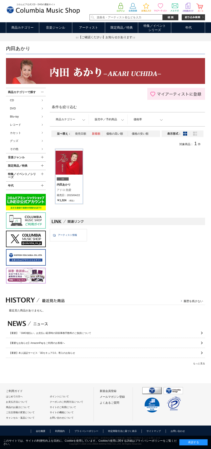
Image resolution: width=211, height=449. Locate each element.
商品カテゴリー (22, 27)
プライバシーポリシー (86, 431)
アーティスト (88, 27)
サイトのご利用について (63, 407)
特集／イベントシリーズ (155, 28)
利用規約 (60, 431)
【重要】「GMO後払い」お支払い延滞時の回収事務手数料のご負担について (50, 333)
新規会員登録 (108, 391)
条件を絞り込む (64, 107)
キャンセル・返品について (20, 417)
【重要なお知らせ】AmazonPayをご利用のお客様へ (37, 343)
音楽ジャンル (55, 27)
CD (12, 100)
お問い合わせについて (62, 417)
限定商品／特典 (121, 27)
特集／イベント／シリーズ (22, 175)
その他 (14, 149)
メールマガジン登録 (112, 396)
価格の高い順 (114, 133)
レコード (15, 124)
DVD (13, 108)
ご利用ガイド (14, 391)
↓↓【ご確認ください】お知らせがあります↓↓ (105, 37)
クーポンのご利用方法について (66, 401)
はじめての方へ (14, 396)
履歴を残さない (193, 301)
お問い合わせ (178, 431)
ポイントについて (59, 396)
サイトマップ (154, 431)
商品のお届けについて (18, 407)
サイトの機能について (62, 412)
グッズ (14, 140)
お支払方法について (16, 401)
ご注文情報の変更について (20, 412)
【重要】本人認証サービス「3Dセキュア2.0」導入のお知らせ (42, 353)
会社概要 (40, 431)
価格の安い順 (140, 133)
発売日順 (80, 133)
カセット (15, 132)
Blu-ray (14, 116)
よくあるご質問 (109, 402)
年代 (188, 27)
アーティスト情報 (67, 235)
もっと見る (199, 363)
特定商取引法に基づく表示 (122, 431)
